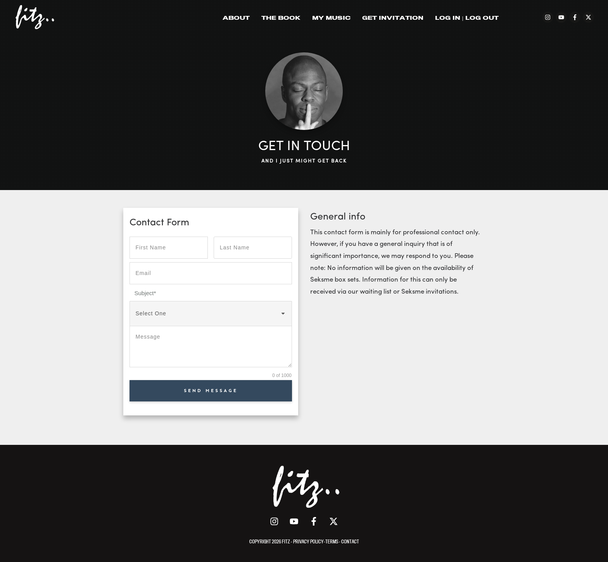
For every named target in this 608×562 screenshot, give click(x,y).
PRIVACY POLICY (308, 541)
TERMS (332, 541)
